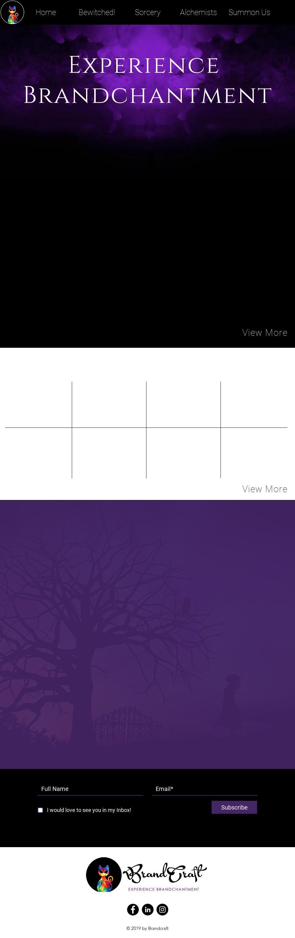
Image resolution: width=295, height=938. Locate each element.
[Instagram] (162, 909)
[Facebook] (133, 909)
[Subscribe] (234, 807)
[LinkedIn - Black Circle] (148, 909)
